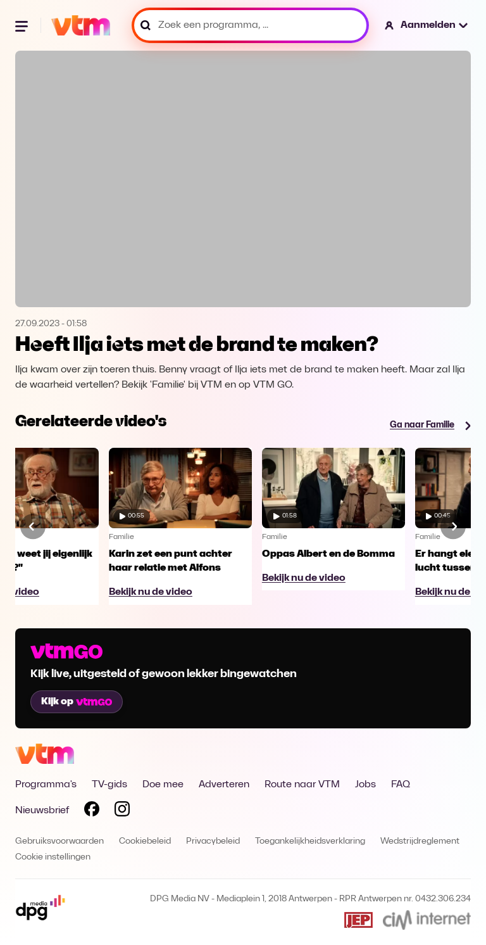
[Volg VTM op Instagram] (122, 811)
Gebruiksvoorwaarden (59, 841)
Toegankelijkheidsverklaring (310, 841)
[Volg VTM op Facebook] (91, 811)
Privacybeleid (213, 841)
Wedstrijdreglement (419, 841)
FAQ (400, 785)
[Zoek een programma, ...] (250, 25)
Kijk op (76, 702)
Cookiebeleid (145, 841)
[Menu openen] (22, 25)
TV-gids (109, 785)
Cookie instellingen (52, 857)
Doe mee (163, 785)
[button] (427, 25)
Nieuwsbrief (42, 811)
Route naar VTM (302, 785)
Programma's (46, 785)
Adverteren (224, 785)
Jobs (365, 785)
